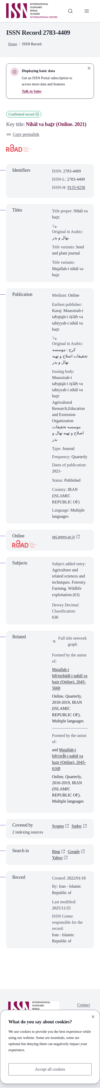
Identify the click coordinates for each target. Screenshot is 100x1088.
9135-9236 (76, 187)
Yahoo (57, 858)
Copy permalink (23, 134)
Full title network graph (70, 641)
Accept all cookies (50, 1069)
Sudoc (77, 826)
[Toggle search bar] (70, 11)
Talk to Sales (31, 91)
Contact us (83, 1008)
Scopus (58, 826)
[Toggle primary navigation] (87, 11)
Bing (56, 851)
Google (74, 851)
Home (12, 44)
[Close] (93, 1016)
